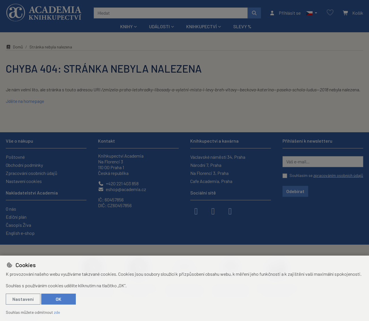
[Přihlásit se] (285, 13)
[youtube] (230, 210)
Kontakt (106, 140)
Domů (14, 46)
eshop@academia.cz (122, 189)
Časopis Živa (18, 225)
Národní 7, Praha (205, 165)
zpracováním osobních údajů (338, 175)
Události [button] (159, 26)
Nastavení (23, 299)
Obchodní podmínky (24, 165)
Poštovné (15, 157)
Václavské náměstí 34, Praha (217, 157)
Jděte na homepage (25, 101)
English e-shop (20, 233)
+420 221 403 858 (118, 183)
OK (58, 299)
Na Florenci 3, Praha (209, 173)
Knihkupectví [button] (201, 26)
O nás (11, 209)
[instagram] (213, 210)
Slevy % (242, 26)
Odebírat (295, 191)
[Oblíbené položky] (330, 13)
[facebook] (196, 210)
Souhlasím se (326, 175)
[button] (311, 13)
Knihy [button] (126, 26)
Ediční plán (16, 217)
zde (57, 312)
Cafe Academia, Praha (211, 181)
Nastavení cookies (24, 181)
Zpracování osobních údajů (31, 173)
